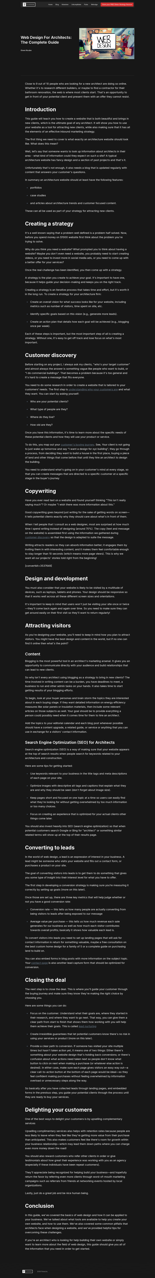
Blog (57, 4)
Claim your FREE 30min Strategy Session (117, 4)
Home (50, 4)
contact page (39, 962)
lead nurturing (87, 1026)
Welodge (94, 4)
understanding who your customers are (93, 389)
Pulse (86, 4)
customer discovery (37, 537)
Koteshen (65, 4)
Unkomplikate (76, 4)
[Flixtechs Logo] (29, 4)
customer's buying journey (77, 444)
